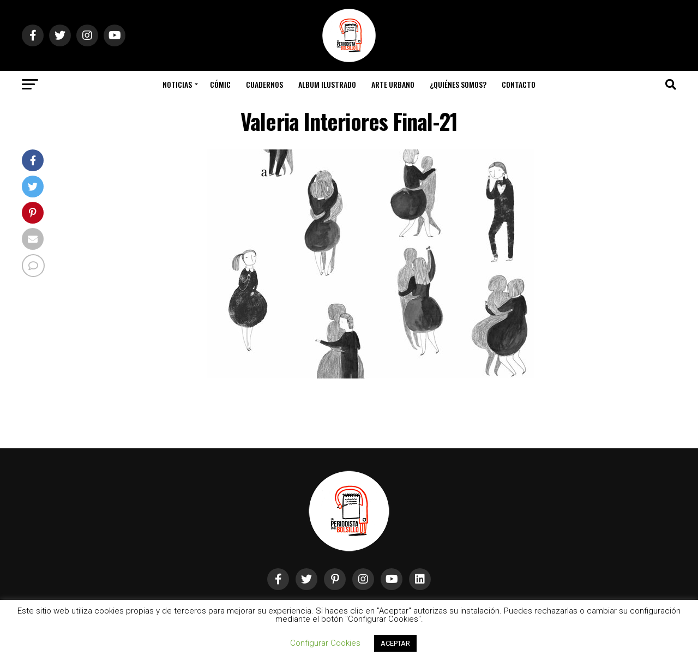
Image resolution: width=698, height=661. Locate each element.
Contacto (518, 84)
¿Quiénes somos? (458, 84)
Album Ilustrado (327, 84)
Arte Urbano (392, 84)
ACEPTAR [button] (395, 643)
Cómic (220, 84)
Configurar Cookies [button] (325, 643)
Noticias (177, 84)
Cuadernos (264, 84)
